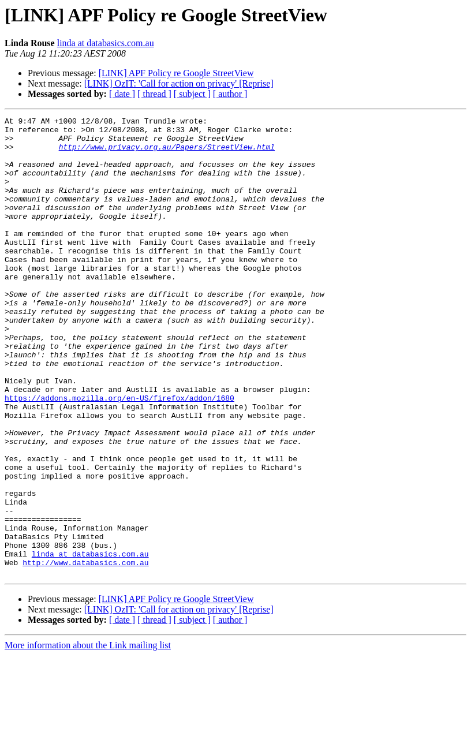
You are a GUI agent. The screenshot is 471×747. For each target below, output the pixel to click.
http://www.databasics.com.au (85, 652)
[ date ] (122, 94)
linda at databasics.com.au (105, 43)
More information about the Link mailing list (88, 737)
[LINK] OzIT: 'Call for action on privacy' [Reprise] (179, 83)
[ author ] (230, 94)
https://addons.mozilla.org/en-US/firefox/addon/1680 (119, 455)
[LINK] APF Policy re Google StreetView (176, 73)
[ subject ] (192, 94)
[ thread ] (154, 94)
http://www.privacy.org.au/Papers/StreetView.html (167, 153)
